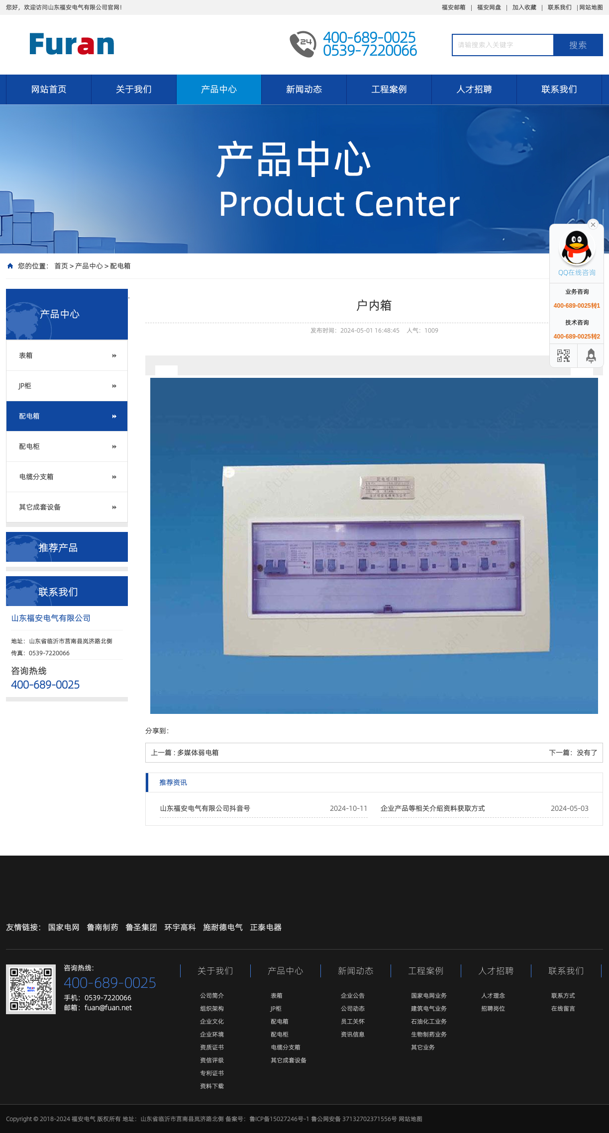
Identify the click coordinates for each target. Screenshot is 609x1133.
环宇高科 (180, 927)
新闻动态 (304, 89)
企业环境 (212, 1034)
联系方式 (563, 995)
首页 (61, 266)
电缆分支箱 (36, 477)
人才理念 (493, 995)
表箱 (26, 355)
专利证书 (212, 1073)
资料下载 (212, 1086)
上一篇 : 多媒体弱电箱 (185, 753)
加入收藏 (524, 7)
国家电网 (64, 927)
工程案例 (389, 89)
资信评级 (212, 1060)
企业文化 (212, 1021)
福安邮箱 (454, 7)
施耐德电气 (223, 927)
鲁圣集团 (141, 927)
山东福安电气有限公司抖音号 (205, 808)
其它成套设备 (40, 507)
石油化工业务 (429, 1021)
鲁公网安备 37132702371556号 (354, 1119)
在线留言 (563, 1008)
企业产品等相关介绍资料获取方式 (433, 808)
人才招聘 (474, 89)
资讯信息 (353, 1034)
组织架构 (212, 1008)
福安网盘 (489, 7)
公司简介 (212, 995)
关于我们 (134, 89)
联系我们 (560, 7)
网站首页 (49, 89)
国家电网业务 (429, 995)
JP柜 (25, 386)
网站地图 (591, 7)
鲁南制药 (102, 927)
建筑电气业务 (429, 1008)
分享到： (159, 731)
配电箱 (120, 266)
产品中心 (219, 89)
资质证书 (212, 1047)
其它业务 (423, 1047)
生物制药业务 (429, 1034)
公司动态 (353, 1008)
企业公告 (353, 995)
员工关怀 (353, 1021)
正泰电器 (266, 927)
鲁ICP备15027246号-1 (279, 1119)
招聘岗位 (493, 1008)
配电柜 (29, 446)
